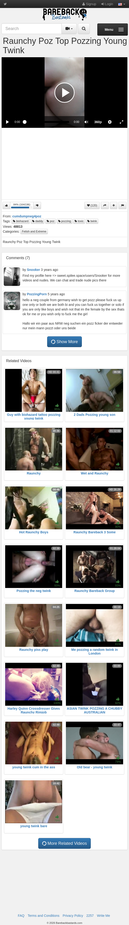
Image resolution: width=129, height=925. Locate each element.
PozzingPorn (37, 294)
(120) (92, 205)
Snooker (33, 270)
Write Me (103, 915)
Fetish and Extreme (34, 231)
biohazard (20, 221)
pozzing (64, 221)
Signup (89, 4)
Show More (64, 341)
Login (107, 4)
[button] (122, 4)
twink (92, 221)
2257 (90, 915)
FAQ (21, 915)
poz (50, 221)
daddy (37, 221)
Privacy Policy (73, 915)
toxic (79, 221)
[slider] (47, 122)
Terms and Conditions (43, 915)
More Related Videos (64, 843)
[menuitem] (98, 122)
